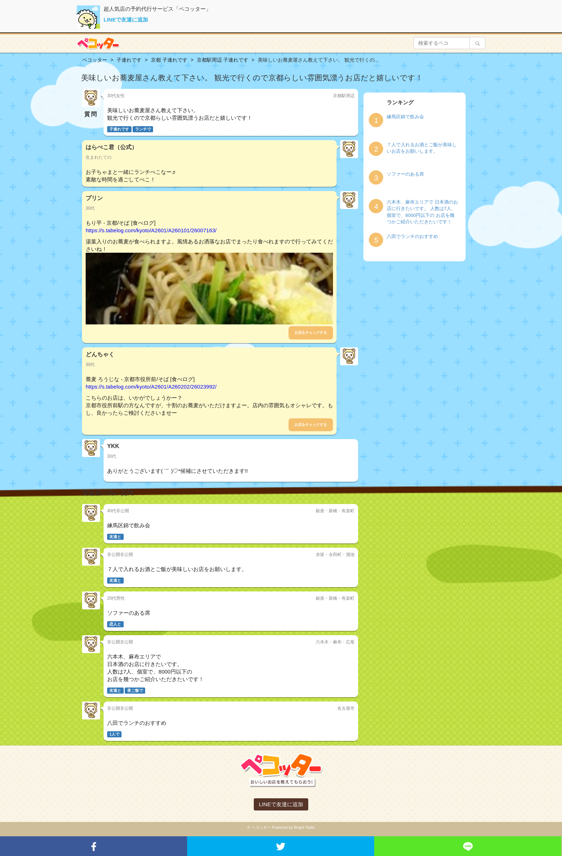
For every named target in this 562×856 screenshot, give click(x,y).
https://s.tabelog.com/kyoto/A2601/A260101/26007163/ (151, 230)
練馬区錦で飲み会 (405, 116)
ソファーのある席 (405, 174)
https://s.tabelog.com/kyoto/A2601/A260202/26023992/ (151, 387)
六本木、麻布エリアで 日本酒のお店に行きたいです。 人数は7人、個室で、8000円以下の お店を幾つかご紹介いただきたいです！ (422, 212)
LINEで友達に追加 (126, 19)
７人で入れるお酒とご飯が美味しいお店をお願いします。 (422, 148)
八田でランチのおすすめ (412, 236)
